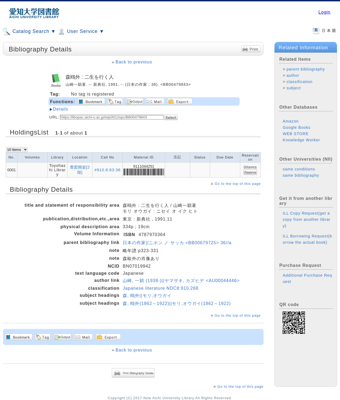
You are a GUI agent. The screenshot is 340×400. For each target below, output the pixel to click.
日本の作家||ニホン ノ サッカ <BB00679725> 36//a (177, 242)
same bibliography (301, 175)
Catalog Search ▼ (29, 32)
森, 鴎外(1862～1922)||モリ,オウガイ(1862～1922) (177, 303)
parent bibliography (305, 69)
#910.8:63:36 (107, 170)
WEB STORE (295, 134)
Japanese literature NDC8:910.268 (160, 288)
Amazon (291, 121)
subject (293, 88)
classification (299, 82)
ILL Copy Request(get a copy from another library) (306, 219)
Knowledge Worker (301, 140)
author (292, 75)
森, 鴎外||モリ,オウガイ (147, 295)
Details (60, 109)
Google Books (296, 127)
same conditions (299, 169)
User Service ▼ (80, 32)
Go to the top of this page (238, 184)
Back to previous (134, 62)
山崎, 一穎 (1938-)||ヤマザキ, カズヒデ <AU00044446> (181, 280)
